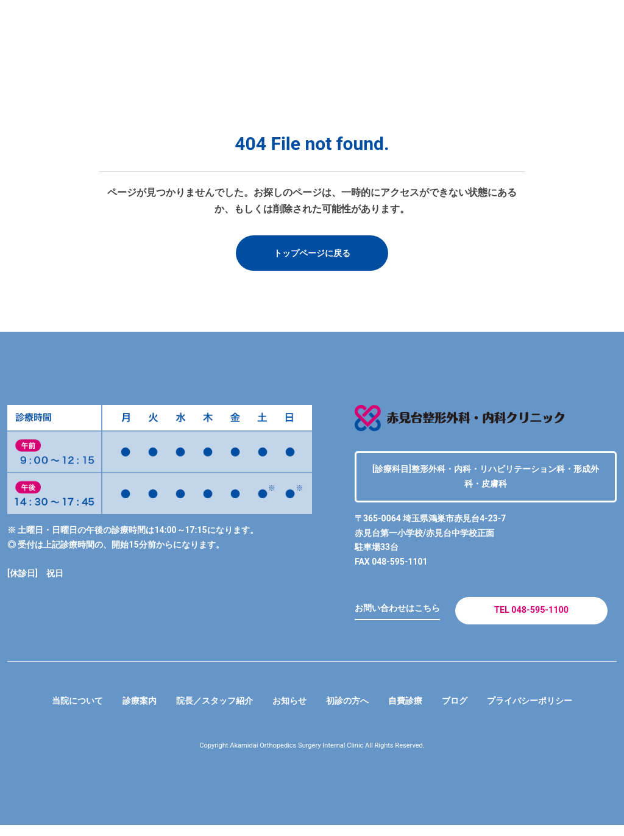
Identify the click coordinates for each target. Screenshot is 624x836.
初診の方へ (351, 711)
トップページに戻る (312, 254)
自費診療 (414, 711)
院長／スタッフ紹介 (205, 711)
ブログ (468, 711)
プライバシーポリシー (551, 711)
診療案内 (121, 711)
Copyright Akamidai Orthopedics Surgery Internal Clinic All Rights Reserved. (312, 756)
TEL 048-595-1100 (531, 617)
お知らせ (287, 711)
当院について (53, 711)
